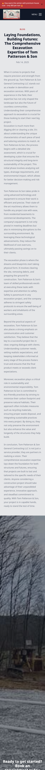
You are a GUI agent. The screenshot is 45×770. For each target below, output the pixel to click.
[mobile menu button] (40, 14)
